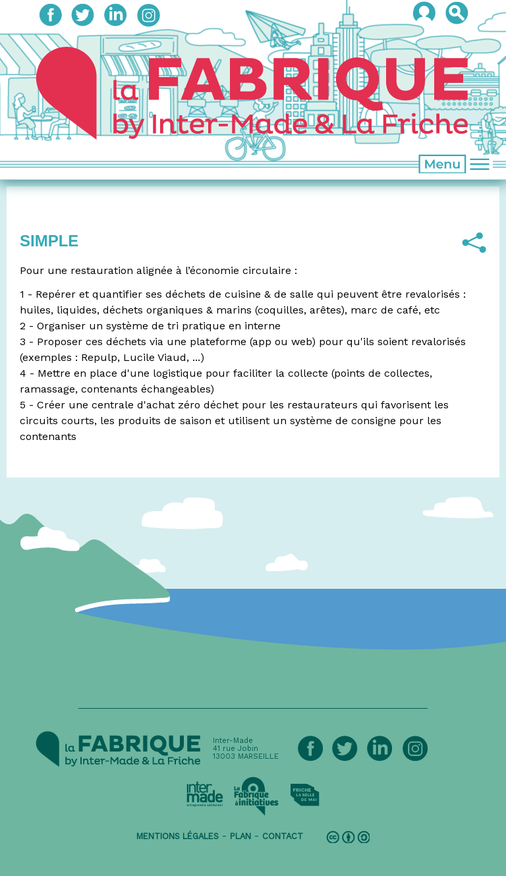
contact (282, 836)
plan (240, 836)
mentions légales (177, 836)
